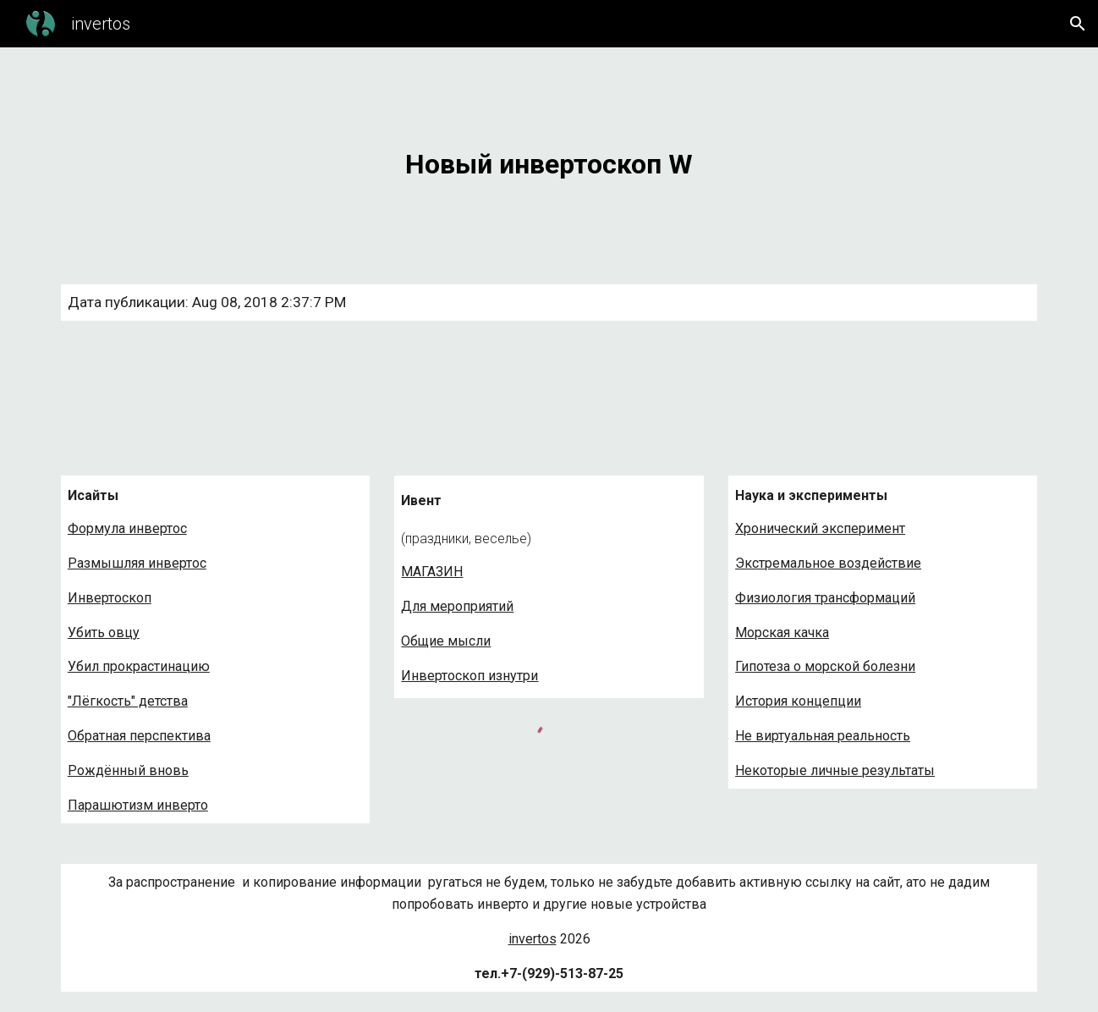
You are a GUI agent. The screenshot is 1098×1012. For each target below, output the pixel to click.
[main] (549, 155)
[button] (1077, 23)
